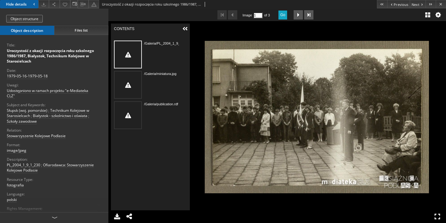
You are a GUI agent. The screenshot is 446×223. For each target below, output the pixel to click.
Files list (81, 30)
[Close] (441, 4)
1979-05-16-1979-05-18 (27, 76)
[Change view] (74, 4)
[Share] (54, 4)
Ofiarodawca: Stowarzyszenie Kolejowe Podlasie (50, 167)
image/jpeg (16, 150)
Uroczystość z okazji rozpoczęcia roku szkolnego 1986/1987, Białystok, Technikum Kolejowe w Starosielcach (50, 56)
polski (12, 199)
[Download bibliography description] (83, 4)
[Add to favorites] (65, 4)
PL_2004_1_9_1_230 (23, 165)
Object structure (24, 18)
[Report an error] (94, 4)
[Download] (43, 4)
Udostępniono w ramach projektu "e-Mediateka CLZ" (47, 93)
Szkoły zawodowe (22, 121)
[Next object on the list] (418, 4)
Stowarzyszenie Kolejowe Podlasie (36, 135)
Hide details (21, 4)
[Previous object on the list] (398, 4)
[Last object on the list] (431, 4)
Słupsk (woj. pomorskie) (27, 110)
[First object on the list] (382, 4)
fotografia (15, 185)
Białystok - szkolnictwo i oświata (60, 115)
